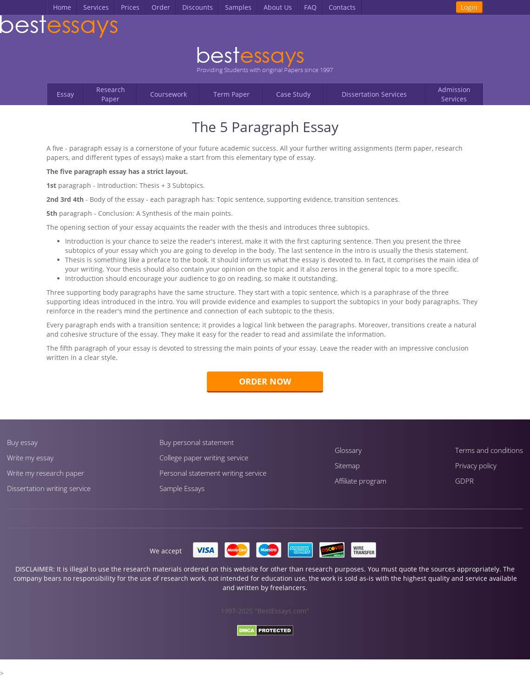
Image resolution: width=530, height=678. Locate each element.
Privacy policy (476, 465)
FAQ (310, 7)
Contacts (342, 7)
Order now (265, 381)
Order (161, 7)
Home (62, 7)
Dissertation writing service (49, 488)
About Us (278, 7)
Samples (238, 7)
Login (469, 7)
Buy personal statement (196, 442)
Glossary (348, 450)
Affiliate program (360, 481)
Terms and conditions (489, 450)
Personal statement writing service (212, 473)
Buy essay (22, 442)
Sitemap (347, 465)
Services (96, 7)
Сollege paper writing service (203, 457)
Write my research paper (45, 473)
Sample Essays (182, 488)
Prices (130, 7)
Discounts (197, 7)
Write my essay (30, 457)
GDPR (464, 481)
